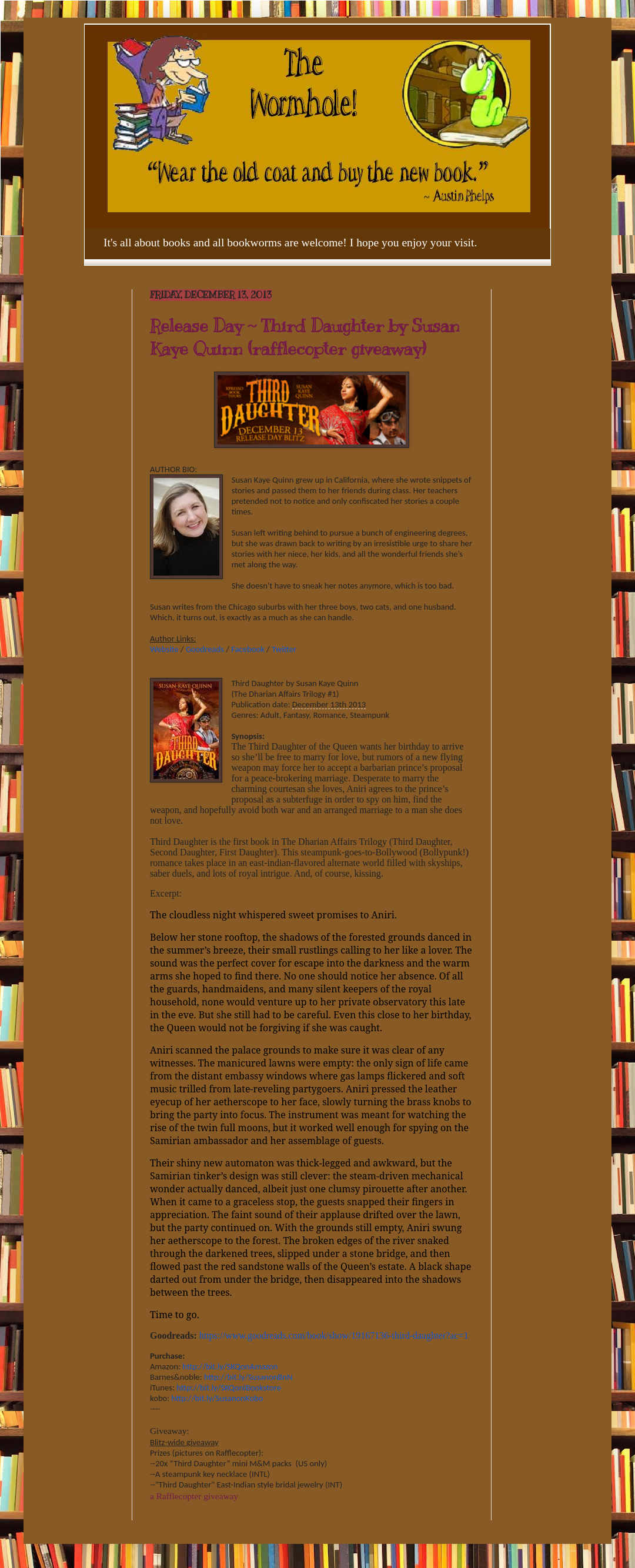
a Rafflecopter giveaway (194, 1496)
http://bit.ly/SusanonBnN (248, 1377)
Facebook (248, 649)
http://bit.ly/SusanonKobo (217, 1398)
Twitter (284, 649)
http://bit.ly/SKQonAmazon (230, 1366)
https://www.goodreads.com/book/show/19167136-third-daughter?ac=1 (334, 1335)
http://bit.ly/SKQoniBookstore (228, 1387)
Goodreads (205, 649)
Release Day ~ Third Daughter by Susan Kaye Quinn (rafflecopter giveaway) (305, 337)
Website (164, 649)
